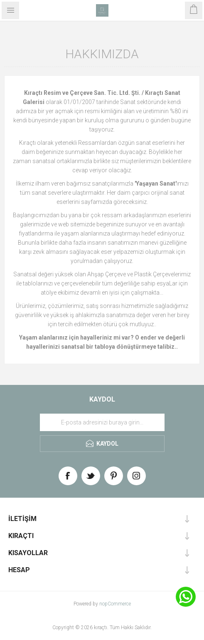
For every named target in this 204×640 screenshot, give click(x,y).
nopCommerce (115, 604)
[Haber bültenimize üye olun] (102, 422)
